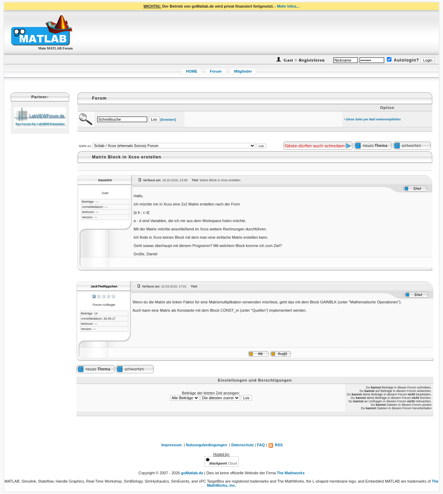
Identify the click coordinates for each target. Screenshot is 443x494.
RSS (275, 445)
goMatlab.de (192, 473)
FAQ (261, 445)
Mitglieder (243, 71)
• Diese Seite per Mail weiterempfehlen (372, 119)
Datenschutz (242, 445)
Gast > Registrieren (303, 60)
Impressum (171, 445)
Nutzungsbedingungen (206, 445)
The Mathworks (291, 473)
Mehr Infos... (288, 6)
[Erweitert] (168, 119)
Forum (216, 71)
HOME (191, 71)
